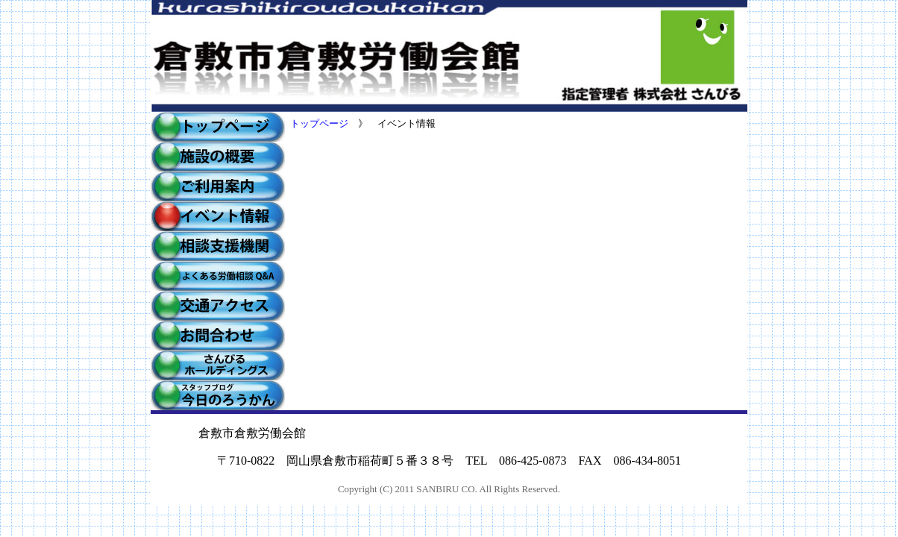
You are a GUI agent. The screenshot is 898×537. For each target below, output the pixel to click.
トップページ (319, 123)
